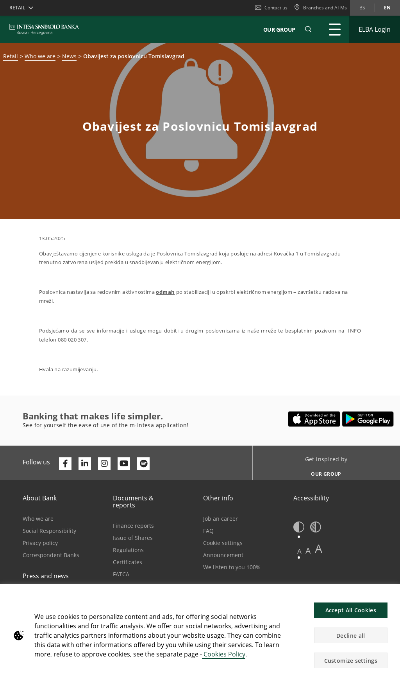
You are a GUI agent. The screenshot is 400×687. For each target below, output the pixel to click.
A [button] (299, 551)
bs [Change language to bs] (362, 7)
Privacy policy (40, 543)
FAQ (208, 530)
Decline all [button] (350, 635)
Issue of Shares (133, 537)
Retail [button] (17, 7)
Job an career (220, 518)
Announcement (223, 555)
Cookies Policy (223, 654)
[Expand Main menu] (334, 29)
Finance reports (133, 525)
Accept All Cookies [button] (350, 610)
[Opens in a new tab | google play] (368, 419)
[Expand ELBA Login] (374, 29)
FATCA (121, 574)
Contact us (271, 7)
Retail (10, 56)
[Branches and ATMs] (320, 8)
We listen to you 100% (232, 567)
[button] (308, 29)
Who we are (40, 56)
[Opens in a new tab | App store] (314, 419)
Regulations (128, 550)
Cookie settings (223, 543)
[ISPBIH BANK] (46, 29)
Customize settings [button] (350, 660)
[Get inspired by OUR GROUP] (323, 472)
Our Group (279, 29)
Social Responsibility (49, 530)
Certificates (127, 562)
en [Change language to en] (387, 7)
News (69, 56)
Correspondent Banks (51, 555)
